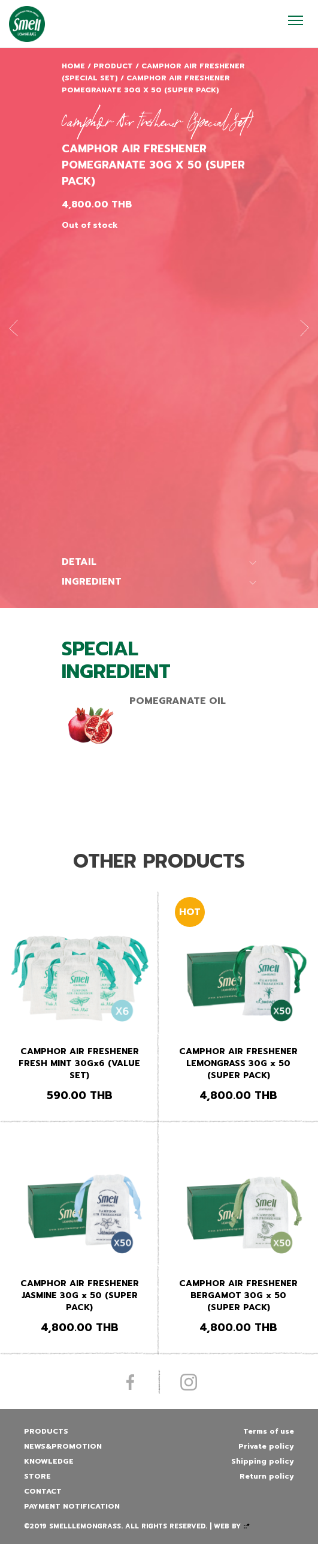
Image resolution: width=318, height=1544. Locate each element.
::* (246, 1526)
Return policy (267, 1476)
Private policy (266, 1446)
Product (113, 66)
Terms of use (268, 1431)
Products (46, 1431)
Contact (43, 1491)
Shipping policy (262, 1461)
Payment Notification (72, 1506)
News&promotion (63, 1446)
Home (73, 66)
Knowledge (49, 1461)
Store (37, 1476)
